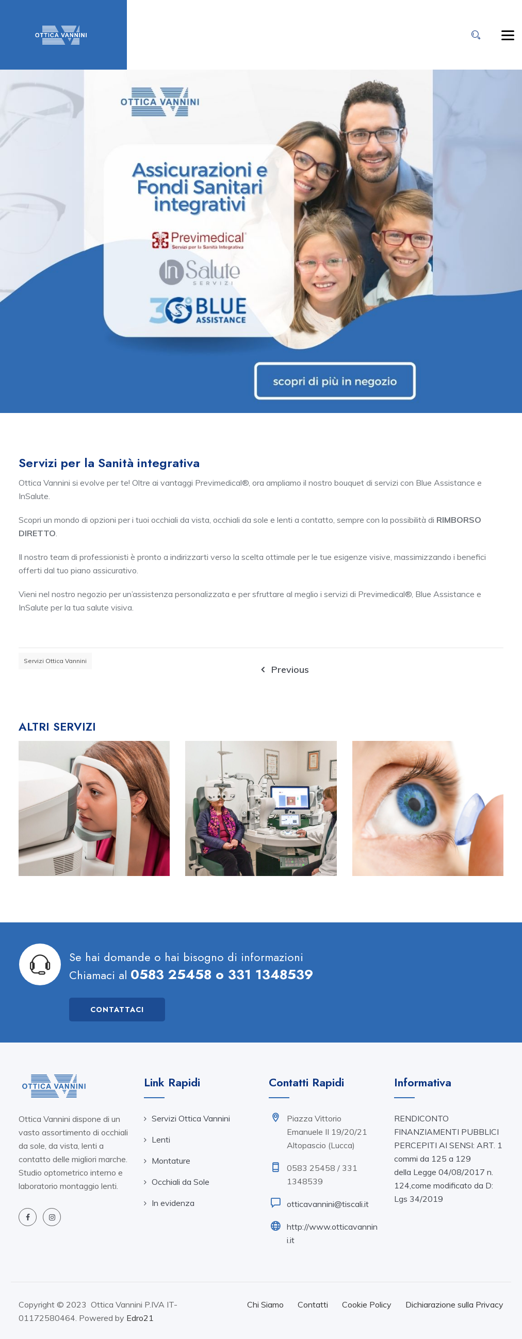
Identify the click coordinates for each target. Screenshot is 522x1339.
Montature (171, 1160)
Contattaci (117, 1009)
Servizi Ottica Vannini (55, 661)
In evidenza (173, 1203)
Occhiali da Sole (180, 1182)
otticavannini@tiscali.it (328, 1204)
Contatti (313, 1304)
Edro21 (140, 1318)
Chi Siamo (265, 1304)
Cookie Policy (367, 1304)
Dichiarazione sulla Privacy (454, 1304)
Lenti (161, 1139)
